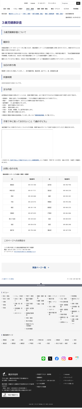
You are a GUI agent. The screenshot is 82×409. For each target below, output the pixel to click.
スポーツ (51, 311)
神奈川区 (41, 347)
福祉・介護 (40, 305)
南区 (75, 350)
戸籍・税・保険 (18, 305)
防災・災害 (6, 300)
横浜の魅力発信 (53, 314)
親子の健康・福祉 (38, 13)
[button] (41, 267)
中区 (39, 350)
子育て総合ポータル (30, 334)
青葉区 (5, 347)
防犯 (4, 309)
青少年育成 (29, 322)
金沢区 (49, 347)
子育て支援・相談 (30, 305)
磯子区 (31, 347)
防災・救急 (6, 296)
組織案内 (39, 378)
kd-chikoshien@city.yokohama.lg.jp (24, 251)
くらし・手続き (18, 296)
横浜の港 (51, 300)
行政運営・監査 (75, 308)
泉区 (22, 347)
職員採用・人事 (75, 313)
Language (67, 375)
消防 (4, 303)
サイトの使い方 (68, 385)
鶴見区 (23, 350)
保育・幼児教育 (30, 310)
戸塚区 (31, 350)
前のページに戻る (9, 279)
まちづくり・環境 (18, 315)
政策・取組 (75, 305)
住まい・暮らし (18, 301)
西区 (48, 350)
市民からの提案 (41, 388)
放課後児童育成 (30, 315)
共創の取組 (63, 315)
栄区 (75, 347)
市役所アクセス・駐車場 (44, 375)
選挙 (73, 325)
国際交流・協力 (64, 319)
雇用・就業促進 (64, 311)
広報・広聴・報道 (75, 321)
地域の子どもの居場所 (30, 326)
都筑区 (14, 350)
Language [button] (33, 3)
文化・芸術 (52, 308)
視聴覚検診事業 (39, 115)
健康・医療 (40, 302)
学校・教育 (29, 319)
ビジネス (62, 296)
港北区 (67, 347)
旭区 (13, 347)
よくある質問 (41, 385)
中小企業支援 (64, 303)
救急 (4, 306)
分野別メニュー (64, 324)
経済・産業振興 (64, 307)
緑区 (66, 350)
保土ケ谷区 (59, 350)
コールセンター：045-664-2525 (46, 381)
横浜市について (75, 301)
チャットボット (52, 3)
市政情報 (73, 296)
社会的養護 (29, 330)
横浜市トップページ (14, 13)
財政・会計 (75, 317)
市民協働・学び (18, 310)
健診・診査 (59, 13)
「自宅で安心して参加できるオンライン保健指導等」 (24, 160)
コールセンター (42, 3)
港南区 (58, 347)
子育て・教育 (26, 13)
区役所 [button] (26, 3)
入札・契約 (63, 300)
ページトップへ (41, 285)
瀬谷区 (5, 350)
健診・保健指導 (49, 13)
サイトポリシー (68, 381)
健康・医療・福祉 (41, 297)
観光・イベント (53, 296)
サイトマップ (68, 378)
